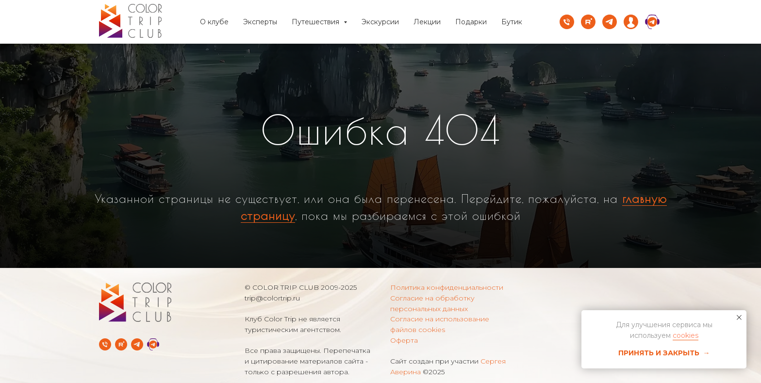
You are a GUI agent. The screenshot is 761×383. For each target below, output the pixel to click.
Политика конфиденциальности (446, 287)
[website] (631, 22)
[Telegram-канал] (137, 344)
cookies (685, 335)
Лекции (427, 21)
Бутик (511, 21)
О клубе (214, 21)
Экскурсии (380, 21)
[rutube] (588, 22)
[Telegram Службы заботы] (153, 344)
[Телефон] (567, 22)
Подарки (471, 21)
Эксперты (260, 21)
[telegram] (609, 22)
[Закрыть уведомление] (739, 317)
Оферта (404, 340)
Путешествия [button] (316, 21)
